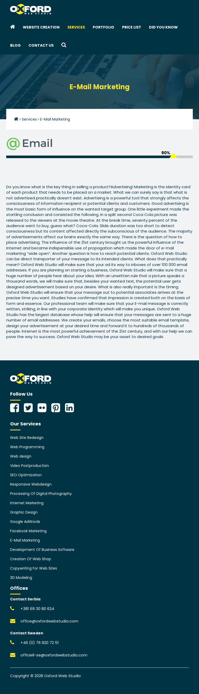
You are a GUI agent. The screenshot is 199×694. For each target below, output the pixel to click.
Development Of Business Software (42, 549)
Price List (131, 27)
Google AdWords (25, 521)
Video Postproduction (29, 465)
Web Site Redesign (27, 437)
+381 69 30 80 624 (37, 608)
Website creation (41, 27)
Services (76, 27)
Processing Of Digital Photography (41, 493)
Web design (20, 456)
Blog (15, 45)
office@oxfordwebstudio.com (49, 621)
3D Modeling (21, 577)
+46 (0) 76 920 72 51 (39, 642)
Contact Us (41, 45)
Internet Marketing (27, 503)
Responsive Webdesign (31, 484)
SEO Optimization (26, 475)
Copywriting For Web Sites (33, 568)
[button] (64, 45)
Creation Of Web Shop (30, 559)
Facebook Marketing (28, 531)
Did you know (163, 27)
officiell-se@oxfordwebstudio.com (53, 655)
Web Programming (27, 447)
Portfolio (103, 27)
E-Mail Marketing (25, 540)
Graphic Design (24, 512)
